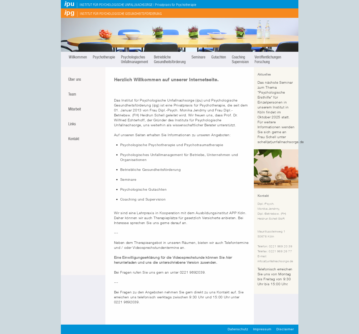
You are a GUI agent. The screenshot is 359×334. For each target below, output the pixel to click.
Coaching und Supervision (143, 199)
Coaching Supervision (240, 59)
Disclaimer (285, 329)
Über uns (74, 79)
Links (72, 124)
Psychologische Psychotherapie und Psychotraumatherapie (171, 145)
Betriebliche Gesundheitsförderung (170, 59)
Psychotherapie (104, 57)
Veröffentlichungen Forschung (268, 59)
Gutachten (218, 57)
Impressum (262, 329)
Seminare (198, 57)
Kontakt (73, 138)
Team (72, 94)
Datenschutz (238, 329)
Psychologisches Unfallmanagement (134, 59)
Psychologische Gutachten (143, 189)
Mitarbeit (74, 109)
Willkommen (78, 57)
